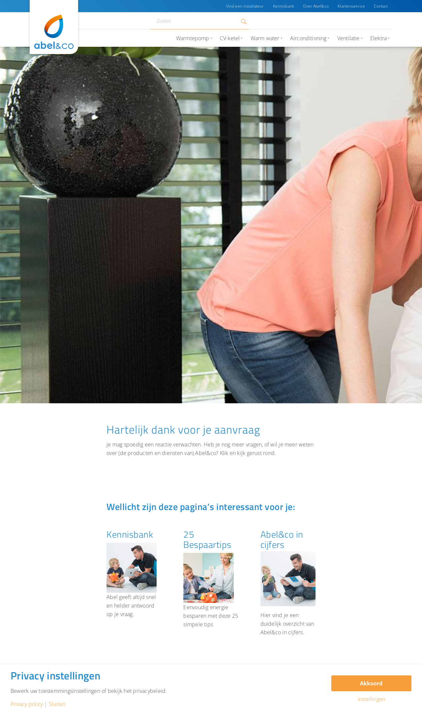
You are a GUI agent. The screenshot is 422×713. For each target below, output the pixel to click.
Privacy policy (27, 704)
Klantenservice (351, 6)
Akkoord (371, 683)
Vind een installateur (244, 6)
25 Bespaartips (207, 539)
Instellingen (371, 699)
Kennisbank (282, 6)
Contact (381, 6)
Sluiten (57, 704)
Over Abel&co (315, 6)
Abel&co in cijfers (281, 539)
